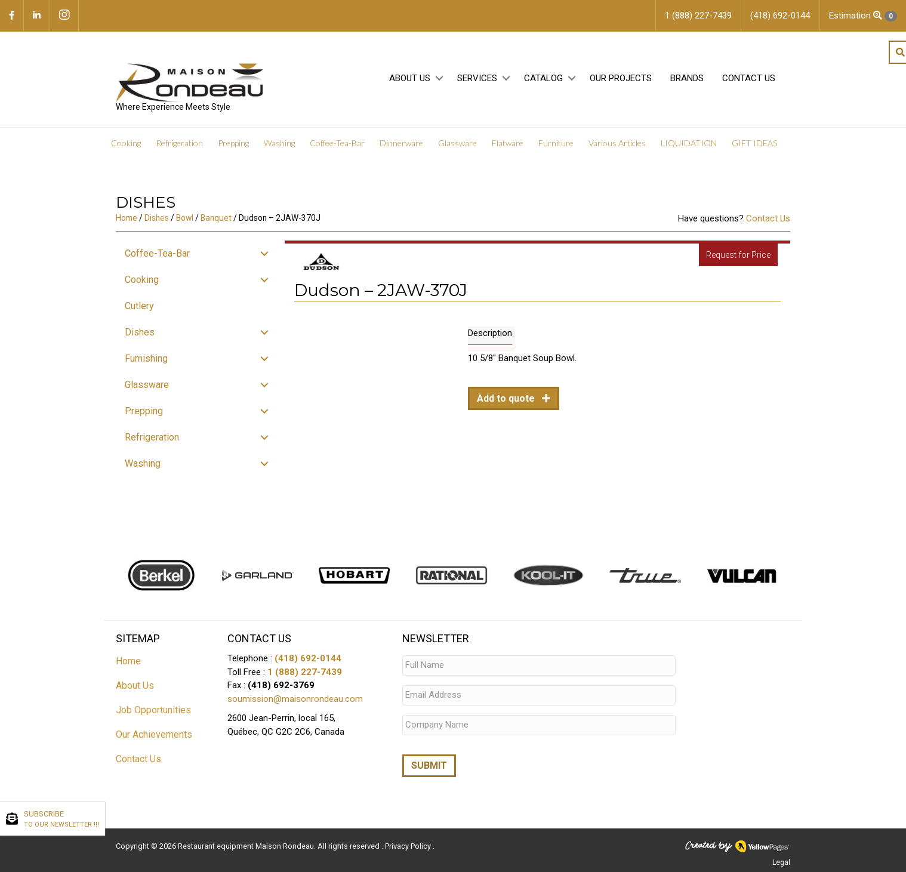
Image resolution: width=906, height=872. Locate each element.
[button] (439, 78)
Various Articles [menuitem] (617, 143)
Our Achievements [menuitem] (154, 734)
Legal (781, 862)
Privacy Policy (409, 845)
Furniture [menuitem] (556, 143)
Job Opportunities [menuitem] (153, 710)
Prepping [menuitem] (233, 143)
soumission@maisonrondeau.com (295, 699)
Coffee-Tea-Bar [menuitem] (337, 143)
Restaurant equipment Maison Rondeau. (247, 845)
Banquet (216, 218)
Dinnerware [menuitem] (401, 143)
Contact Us (768, 218)
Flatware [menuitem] (507, 143)
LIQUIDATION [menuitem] (689, 143)
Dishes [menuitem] (140, 332)
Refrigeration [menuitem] (179, 143)
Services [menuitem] (477, 78)
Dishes (156, 218)
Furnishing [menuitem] (146, 358)
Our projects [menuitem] (621, 78)
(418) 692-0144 (308, 658)
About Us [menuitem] (409, 78)
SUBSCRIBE (61, 819)
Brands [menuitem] (687, 78)
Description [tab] (490, 333)
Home (126, 218)
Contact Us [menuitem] (748, 78)
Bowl (184, 218)
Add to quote (507, 398)
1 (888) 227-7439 (304, 672)
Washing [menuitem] (279, 143)
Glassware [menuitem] (457, 143)
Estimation (863, 15)
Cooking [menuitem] (126, 143)
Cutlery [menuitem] (139, 306)
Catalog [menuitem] (543, 78)
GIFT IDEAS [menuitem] (754, 143)
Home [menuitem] (128, 661)
